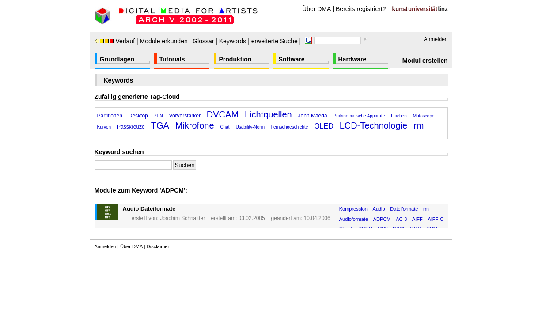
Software (292, 59)
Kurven (104, 127)
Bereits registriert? (361, 8)
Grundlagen (117, 59)
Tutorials (172, 59)
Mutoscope (424, 116)
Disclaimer (158, 246)
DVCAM (223, 114)
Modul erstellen (425, 60)
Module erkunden (164, 41)
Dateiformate (404, 209)
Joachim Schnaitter (182, 218)
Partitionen (109, 116)
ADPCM (382, 219)
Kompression (353, 209)
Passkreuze (131, 127)
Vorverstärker (185, 116)
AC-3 (401, 219)
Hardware (352, 59)
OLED (324, 126)
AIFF (417, 219)
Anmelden (435, 39)
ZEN (158, 116)
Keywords (232, 41)
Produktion (235, 59)
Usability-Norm (250, 127)
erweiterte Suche (274, 41)
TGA (160, 125)
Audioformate (353, 219)
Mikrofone (194, 125)
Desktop (138, 116)
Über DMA (316, 8)
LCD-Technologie (373, 125)
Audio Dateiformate (149, 208)
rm (418, 125)
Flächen (399, 116)
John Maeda (312, 116)
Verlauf (115, 41)
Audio (379, 209)
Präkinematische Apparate (359, 116)
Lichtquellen (268, 114)
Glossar (203, 41)
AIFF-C (435, 219)
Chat (224, 127)
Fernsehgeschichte (289, 127)
